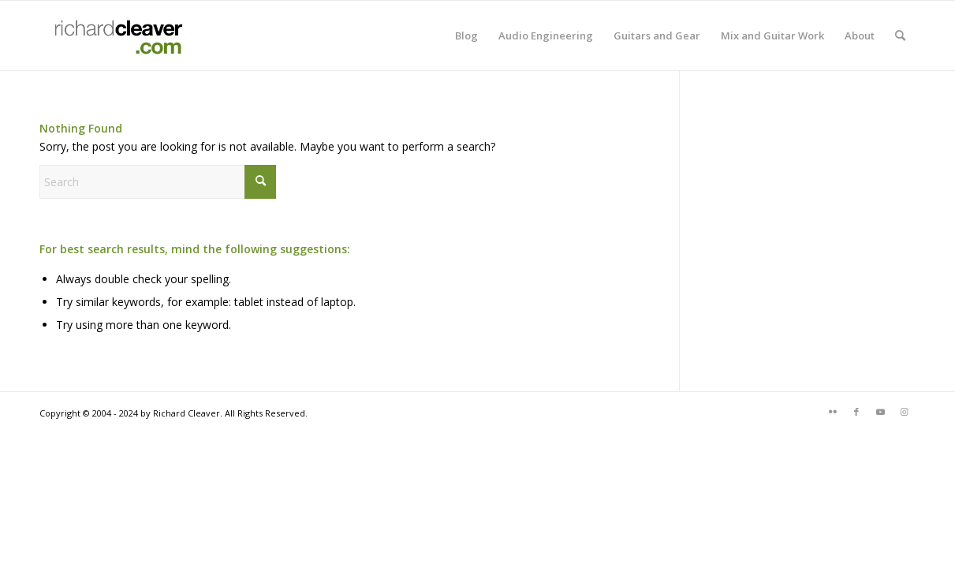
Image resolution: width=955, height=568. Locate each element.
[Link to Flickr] (833, 412)
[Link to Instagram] (904, 412)
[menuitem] (466, 35)
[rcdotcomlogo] (115, 35)
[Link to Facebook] (856, 412)
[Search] (900, 35)
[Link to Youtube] (880, 412)
